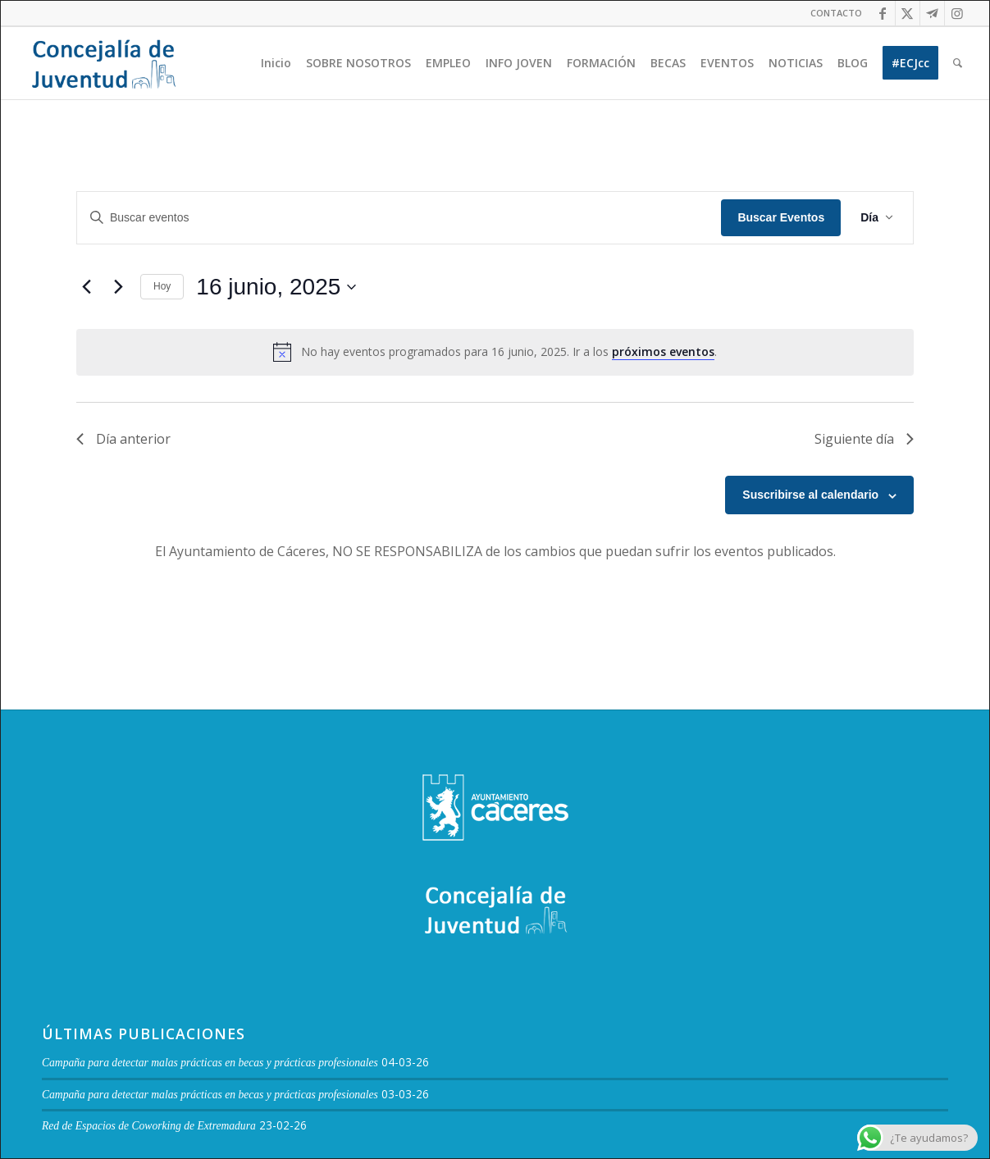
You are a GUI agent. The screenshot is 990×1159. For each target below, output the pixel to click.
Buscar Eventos (780, 217)
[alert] (495, 352)
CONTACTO (836, 13)
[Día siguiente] (118, 287)
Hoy (162, 286)
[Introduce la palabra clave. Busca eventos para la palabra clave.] (399, 218)
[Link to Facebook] (883, 13)
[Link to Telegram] (932, 13)
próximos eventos (663, 351)
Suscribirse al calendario (810, 494)
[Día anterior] (86, 287)
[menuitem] (832, 13)
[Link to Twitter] (907, 13)
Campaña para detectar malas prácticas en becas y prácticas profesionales (210, 1062)
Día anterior (123, 439)
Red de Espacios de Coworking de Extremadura (149, 1126)
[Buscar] (957, 63)
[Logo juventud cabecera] (103, 63)
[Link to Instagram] (957, 13)
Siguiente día (864, 439)
